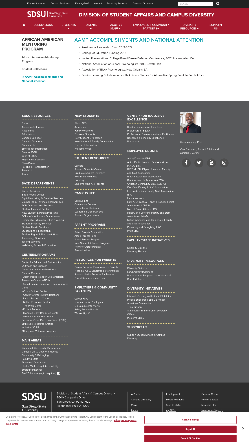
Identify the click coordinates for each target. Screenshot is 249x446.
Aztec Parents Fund (85, 235)
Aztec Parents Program (87, 239)
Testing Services (31, 241)
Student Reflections (34, 69)
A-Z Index (136, 394)
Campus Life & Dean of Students (40, 351)
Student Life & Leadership (36, 230)
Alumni (98, 3)
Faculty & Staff (30, 358)
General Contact (210, 394)
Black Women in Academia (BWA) (145, 180)
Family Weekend (83, 130)
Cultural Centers (31, 273)
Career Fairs (81, 298)
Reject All (190, 431)
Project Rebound (32, 309)
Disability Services (117, 3)
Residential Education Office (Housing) (43, 220)
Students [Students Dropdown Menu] (69, 25)
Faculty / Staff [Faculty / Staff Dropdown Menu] (115, 26)
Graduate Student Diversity (89, 173)
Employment (173, 394)
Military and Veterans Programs (39, 331)
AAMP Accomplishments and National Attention (42, 79)
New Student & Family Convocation (94, 141)
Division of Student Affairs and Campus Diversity (146, 15)
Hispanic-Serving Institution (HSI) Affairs (149, 296)
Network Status (209, 399)
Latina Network (135, 198)
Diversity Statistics (137, 268)
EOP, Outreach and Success (37, 205)
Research (27, 170)
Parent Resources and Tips (89, 278)
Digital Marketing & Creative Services (42, 198)
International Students (86, 208)
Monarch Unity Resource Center (41, 313)
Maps (134, 405)
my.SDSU (171, 410)
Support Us (216, 26)
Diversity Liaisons (137, 247)
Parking (135, 410)
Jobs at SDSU (29, 156)
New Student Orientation (88, 137)
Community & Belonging (35, 355)
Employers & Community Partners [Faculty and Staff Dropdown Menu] (151, 26)
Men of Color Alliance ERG (142, 209)
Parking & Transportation (35, 166)
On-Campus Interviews (87, 305)
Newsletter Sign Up (212, 410)
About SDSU (81, 123)
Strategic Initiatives (32, 369)
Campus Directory (143, 3)
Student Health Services (35, 227)
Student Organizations (86, 215)
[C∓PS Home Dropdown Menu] (25, 25)
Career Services (31, 191)
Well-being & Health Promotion (39, 245)
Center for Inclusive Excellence (39, 269)
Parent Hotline (82, 250)
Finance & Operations (34, 362)
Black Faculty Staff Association (144, 176)
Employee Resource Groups (37, 323)
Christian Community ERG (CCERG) (146, 183)
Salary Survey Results (86, 309)
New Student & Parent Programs (40, 212)
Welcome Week (82, 148)
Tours (25, 174)
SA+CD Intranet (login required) (39, 373)
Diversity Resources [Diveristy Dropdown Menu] (188, 26)
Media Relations (175, 399)
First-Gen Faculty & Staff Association (147, 187)
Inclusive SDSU (30, 327)
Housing (79, 180)
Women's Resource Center (38, 316)
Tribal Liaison (134, 307)
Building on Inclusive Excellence (145, 127)
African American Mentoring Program (42, 44)
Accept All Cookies (190, 440)
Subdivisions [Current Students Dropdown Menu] (43, 25)
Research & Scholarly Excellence (145, 137)
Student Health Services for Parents (94, 274)
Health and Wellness (85, 176)
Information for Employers (88, 302)
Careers (78, 165)
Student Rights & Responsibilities (40, 234)
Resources (133, 141)
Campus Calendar (31, 137)
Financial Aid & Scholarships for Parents (96, 270)
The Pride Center (32, 305)
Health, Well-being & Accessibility (40, 366)
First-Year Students (84, 134)
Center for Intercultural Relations (41, 294)
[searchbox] (195, 4)
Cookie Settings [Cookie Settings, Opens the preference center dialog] (190, 422)
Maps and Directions (33, 159)
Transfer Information (85, 145)
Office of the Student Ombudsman (41, 216)
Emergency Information (35, 148)
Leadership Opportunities (88, 211)
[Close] (243, 431)
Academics (28, 130)
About (25, 123)
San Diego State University (47, 14)
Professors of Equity (138, 130)
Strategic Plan (209, 405)
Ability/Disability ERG (138, 158)
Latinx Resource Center (36, 298)
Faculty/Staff (82, 3)
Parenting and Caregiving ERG (144, 227)
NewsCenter (29, 163)
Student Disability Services (36, 223)
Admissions (28, 134)
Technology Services (33, 238)
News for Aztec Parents (87, 246)
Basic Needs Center (33, 194)
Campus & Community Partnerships (41, 348)
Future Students (36, 3)
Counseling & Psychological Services (42, 201)
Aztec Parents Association (88, 232)
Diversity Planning (137, 251)
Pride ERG (133, 230)
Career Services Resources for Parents (96, 267)
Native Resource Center (36, 302)
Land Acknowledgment (140, 271)
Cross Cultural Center (35, 291)
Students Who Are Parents (89, 183)
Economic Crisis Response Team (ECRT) (44, 320)
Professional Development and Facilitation (150, 134)
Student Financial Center (35, 209)
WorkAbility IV (82, 313)
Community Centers (85, 204)
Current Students (60, 3)
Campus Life (29, 145)
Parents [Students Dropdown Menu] (91, 25)
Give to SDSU (29, 152)
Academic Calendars (33, 127)
